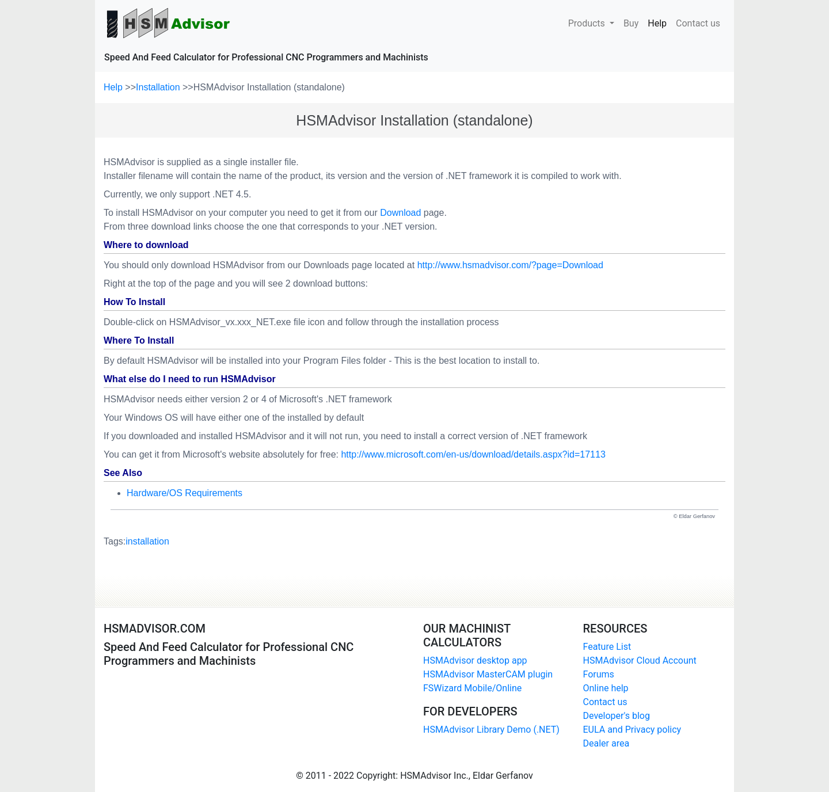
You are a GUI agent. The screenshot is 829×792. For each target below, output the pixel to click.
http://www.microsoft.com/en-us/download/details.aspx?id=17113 (473, 454)
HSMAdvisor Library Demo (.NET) (491, 729)
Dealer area (606, 743)
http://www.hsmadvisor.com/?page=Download (510, 265)
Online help (606, 688)
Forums (598, 674)
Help (659, 22)
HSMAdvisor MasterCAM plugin (488, 674)
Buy (630, 22)
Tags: (136, 542)
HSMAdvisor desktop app (475, 660)
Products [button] (587, 23)
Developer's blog (616, 715)
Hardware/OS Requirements (184, 493)
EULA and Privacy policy (632, 729)
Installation (159, 87)
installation (147, 541)
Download (400, 213)
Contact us (698, 22)
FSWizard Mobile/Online (472, 688)
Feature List (607, 646)
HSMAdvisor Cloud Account (640, 660)
